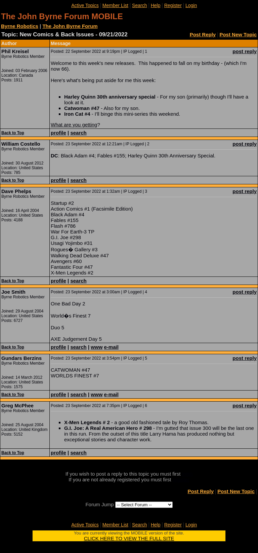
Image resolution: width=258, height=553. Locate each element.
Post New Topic (238, 34)
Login (191, 5)
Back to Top (12, 133)
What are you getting (74, 124)
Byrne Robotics (19, 26)
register (181, 479)
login (187, 474)
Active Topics (84, 5)
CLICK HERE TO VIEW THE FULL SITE (129, 538)
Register (173, 5)
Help (156, 5)
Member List (115, 5)
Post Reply (203, 34)
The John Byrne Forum (69, 26)
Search (139, 5)
